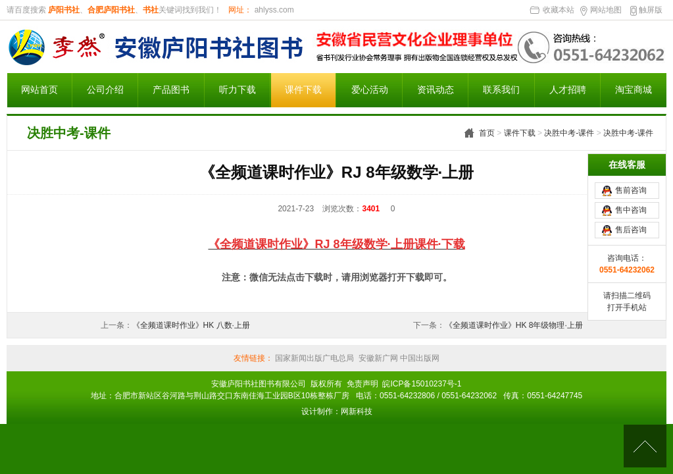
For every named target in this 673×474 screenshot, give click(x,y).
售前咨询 (631, 190)
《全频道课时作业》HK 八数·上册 (191, 325)
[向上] (645, 446)
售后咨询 (631, 229)
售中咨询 (631, 210)
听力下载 (237, 90)
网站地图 (606, 9)
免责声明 (362, 383)
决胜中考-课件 (569, 133)
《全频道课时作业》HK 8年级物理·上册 (514, 325)
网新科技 (356, 411)
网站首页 (39, 90)
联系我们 (501, 90)
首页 (487, 133)
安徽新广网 (378, 358)
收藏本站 (558, 9)
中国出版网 (418, 358)
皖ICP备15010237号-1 (421, 383)
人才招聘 (567, 90)
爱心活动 (369, 90)
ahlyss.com (272, 9)
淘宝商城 (633, 90)
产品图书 (171, 90)
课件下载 (303, 90)
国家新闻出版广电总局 (314, 358)
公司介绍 (105, 90)
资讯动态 (435, 90)
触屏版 (650, 9)
